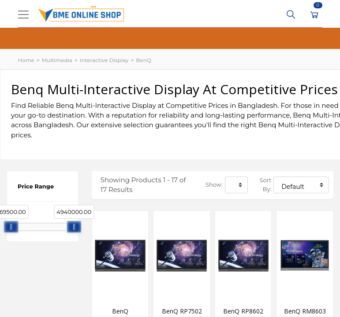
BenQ (143, 60)
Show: (213, 184)
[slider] (11, 227)
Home (26, 60)
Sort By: (265, 184)
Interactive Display (104, 60)
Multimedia (57, 60)
